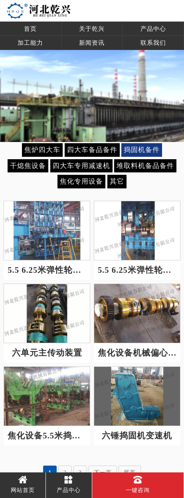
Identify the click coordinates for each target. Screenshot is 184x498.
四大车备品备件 (92, 150)
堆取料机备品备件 (145, 166)
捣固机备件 (142, 150)
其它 (117, 181)
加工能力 (30, 43)
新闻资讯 (92, 43)
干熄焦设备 (28, 166)
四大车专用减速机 (81, 166)
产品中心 (153, 29)
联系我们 (153, 43)
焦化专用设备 (81, 181)
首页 (30, 29)
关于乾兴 (92, 29)
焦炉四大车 (42, 150)
